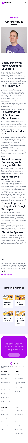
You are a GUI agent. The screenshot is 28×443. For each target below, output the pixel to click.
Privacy (3, 422)
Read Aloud (17, 374)
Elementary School (5, 374)
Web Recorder (18, 418)
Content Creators (5, 401)
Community (4, 418)
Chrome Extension (19, 414)
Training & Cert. (18, 429)
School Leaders (5, 393)
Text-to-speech (5, 441)
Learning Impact (5, 414)
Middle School (4, 378)
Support (3, 429)
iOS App (17, 422)
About (2, 410)
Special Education (5, 386)
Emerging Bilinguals (5, 389)
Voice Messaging (19, 378)
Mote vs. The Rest (19, 433)
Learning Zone (18, 425)
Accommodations (19, 387)
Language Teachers (5, 382)
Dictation (17, 399)
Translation (17, 391)
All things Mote (18, 410)
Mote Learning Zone (6, 274)
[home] (5, 3)
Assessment (18, 395)
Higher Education (5, 397)
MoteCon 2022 (14, 17)
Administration (18, 402)
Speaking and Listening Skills (20, 383)
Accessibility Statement (7, 425)
